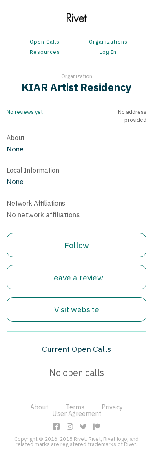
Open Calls (45, 42)
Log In (108, 52)
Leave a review (76, 277)
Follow (76, 245)
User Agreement (76, 413)
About (39, 407)
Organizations (108, 42)
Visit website (76, 309)
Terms (75, 407)
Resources (45, 52)
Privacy (112, 407)
